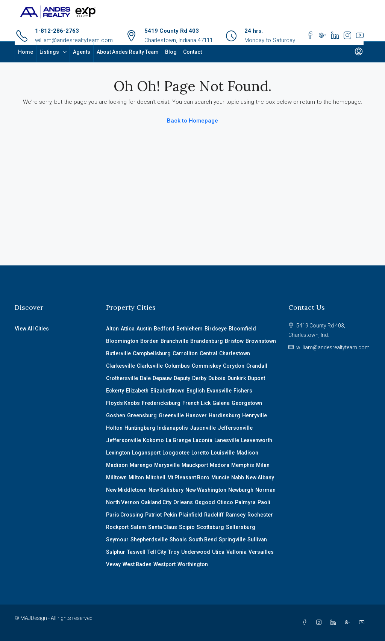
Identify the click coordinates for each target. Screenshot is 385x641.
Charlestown (234, 353)
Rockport (117, 527)
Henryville (254, 415)
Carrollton (185, 353)
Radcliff (214, 515)
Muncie (220, 477)
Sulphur (115, 552)
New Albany (260, 477)
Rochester (260, 515)
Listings (49, 52)
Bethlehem (189, 329)
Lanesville (226, 440)
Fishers (242, 391)
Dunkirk (236, 378)
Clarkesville (120, 366)
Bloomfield (242, 329)
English (195, 391)
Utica (218, 552)
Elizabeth (137, 391)
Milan (263, 465)
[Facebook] (306, 623)
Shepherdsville (149, 539)
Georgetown (247, 403)
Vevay (113, 564)
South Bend (203, 539)
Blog (171, 52)
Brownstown (261, 341)
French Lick (196, 403)
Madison (247, 453)
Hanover (196, 415)
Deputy (182, 378)
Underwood (195, 552)
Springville (232, 539)
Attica (128, 329)
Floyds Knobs (123, 403)
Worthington (192, 564)
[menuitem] (359, 52)
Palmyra (245, 502)
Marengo (141, 465)
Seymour (117, 539)
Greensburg (142, 415)
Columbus (177, 366)
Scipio (187, 527)
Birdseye (216, 329)
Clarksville (150, 366)
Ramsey (236, 515)
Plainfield (190, 515)
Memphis (242, 465)
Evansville (219, 391)
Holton (114, 428)
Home (25, 52)
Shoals (178, 539)
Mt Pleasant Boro (188, 477)
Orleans (183, 502)
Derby (199, 378)
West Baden (137, 564)
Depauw (162, 378)
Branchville (174, 341)
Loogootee (175, 453)
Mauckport (195, 465)
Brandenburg (206, 341)
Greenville (171, 415)
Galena (221, 403)
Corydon (233, 366)
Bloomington (122, 341)
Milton (136, 477)
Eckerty (115, 391)
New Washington (205, 490)
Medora (219, 465)
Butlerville (118, 353)
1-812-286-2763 (57, 30)
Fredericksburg (161, 403)
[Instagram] (320, 623)
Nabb (237, 477)
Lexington (118, 453)
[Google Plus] (349, 623)
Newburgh (240, 490)
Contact (192, 52)
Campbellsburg (152, 353)
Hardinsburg (224, 415)
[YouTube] (363, 623)
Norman (265, 490)
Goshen (115, 415)
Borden (149, 341)
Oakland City (156, 502)
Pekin (170, 515)
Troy (173, 552)
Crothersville (122, 378)
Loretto (200, 453)
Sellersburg (240, 527)
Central (208, 353)
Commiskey (206, 366)
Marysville (167, 465)
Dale (145, 378)
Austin (144, 329)
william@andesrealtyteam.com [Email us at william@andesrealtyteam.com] (333, 347)
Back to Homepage (192, 120)
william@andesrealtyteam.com (74, 40)
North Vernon (122, 502)
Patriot (153, 515)
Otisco (225, 502)
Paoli (264, 502)
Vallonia (236, 552)
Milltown (116, 477)
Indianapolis (172, 428)
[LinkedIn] (334, 623)
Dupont (256, 378)
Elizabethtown (167, 391)
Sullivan (257, 539)
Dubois (217, 378)
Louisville (223, 453)
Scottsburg (210, 527)
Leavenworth (256, 440)
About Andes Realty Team (128, 52)
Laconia (202, 440)
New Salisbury (166, 490)
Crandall (256, 366)
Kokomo (153, 440)
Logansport (146, 453)
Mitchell (155, 477)
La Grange (178, 440)
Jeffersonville (235, 428)
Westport (164, 564)
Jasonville (203, 428)
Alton (112, 329)
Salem (138, 527)
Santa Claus (162, 527)
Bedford (164, 329)
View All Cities (32, 329)
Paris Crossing (124, 515)
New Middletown (126, 490)
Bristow (234, 341)
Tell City (156, 552)
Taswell (136, 552)
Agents (81, 52)
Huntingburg (139, 428)
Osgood (205, 502)
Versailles (261, 552)
